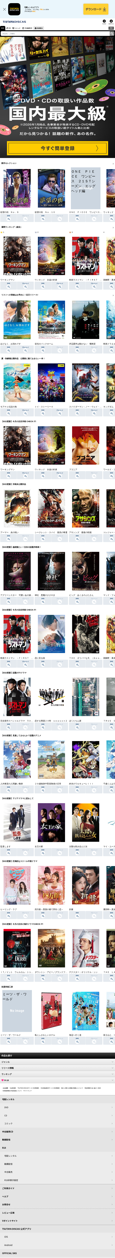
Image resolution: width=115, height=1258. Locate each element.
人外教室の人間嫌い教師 (11, 784)
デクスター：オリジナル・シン (83, 972)
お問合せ (6, 1204)
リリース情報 (57, 1068)
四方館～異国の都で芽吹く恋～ (49, 909)
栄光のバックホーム (44, 344)
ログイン (111, 24)
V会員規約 (13, 1088)
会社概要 (5, 1088)
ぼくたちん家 (75, 721)
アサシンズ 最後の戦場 (80, 532)
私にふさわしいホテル (45, 1035)
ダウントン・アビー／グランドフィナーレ (54, 972)
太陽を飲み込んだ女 (78, 846)
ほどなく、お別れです (10, 344)
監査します (5, 846)
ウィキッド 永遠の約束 (46, 280)
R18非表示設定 (11, 1180)
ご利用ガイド (8, 1188)
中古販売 (8, 1172)
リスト (104, 24)
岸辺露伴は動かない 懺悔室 (82, 344)
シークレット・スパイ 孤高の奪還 (51, 532)
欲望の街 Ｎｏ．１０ (45, 212)
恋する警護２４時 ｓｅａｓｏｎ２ (51, 721)
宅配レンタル (10, 1155)
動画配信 (40, 28)
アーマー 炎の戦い (9, 532)
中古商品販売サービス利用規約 (50, 1088)
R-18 (57, 1080)
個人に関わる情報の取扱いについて (72, 1088)
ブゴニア (73, 469)
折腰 (71, 909)
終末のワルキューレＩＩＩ (81, 784)
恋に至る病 (40, 658)
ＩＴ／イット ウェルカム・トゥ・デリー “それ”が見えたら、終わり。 (33, 972)
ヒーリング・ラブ (8, 909)
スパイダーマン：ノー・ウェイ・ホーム (87, 407)
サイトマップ (27, 1091)
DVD (2, 28)
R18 (111, 28)
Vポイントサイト (10, 1220)
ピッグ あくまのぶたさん (81, 595)
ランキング (57, 1074)
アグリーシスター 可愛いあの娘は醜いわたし (21, 595)
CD (10, 28)
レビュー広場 (8, 1212)
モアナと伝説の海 (8, 407)
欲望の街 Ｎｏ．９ (9, 212)
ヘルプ (5, 1196)
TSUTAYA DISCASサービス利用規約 (28, 1088)
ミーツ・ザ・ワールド (10, 1035)
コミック (17, 28)
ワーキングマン (7, 280)
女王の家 (39, 846)
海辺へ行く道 (75, 1035)
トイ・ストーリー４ (44, 407)
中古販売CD (28, 28)
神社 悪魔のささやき (45, 595)
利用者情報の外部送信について (12, 1091)
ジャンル (57, 1062)
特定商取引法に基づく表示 (93, 1088)
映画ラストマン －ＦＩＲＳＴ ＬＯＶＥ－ (89, 280)
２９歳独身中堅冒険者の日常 (48, 784)
